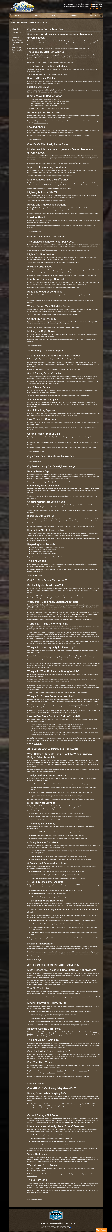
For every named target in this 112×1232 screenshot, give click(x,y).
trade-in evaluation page (41, 123)
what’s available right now (50, 727)
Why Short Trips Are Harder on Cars (45, 29)
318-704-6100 (97, 6)
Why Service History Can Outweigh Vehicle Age (51, 466)
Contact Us (62, 1226)
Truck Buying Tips (17, 51)
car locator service (94, 687)
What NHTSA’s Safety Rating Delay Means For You (52, 1088)
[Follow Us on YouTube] (97, 9)
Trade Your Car (17, 47)
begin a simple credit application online (75, 663)
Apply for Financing (32, 1176)
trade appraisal (83, 1071)
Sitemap (58, 1227)
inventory (59, 1071)
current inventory (50, 771)
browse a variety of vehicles (87, 612)
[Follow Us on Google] (100, 9)
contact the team (91, 442)
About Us (57, 1226)
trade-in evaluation (46, 638)
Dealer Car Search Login (45, 1227)
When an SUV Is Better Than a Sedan (46, 236)
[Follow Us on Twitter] (93, 9)
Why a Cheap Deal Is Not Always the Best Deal (50, 456)
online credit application (91, 381)
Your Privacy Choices (65, 1227)
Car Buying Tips (16, 34)
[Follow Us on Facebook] (90, 9)
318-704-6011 (97, 4)
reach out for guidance (83, 135)
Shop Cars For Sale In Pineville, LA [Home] (49, 1226)
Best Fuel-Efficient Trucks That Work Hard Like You (53, 964)
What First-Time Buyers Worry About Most (48, 580)
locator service (51, 1073)
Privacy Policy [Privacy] (66, 1226)
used (77, 1187)
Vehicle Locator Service (58, 1056)
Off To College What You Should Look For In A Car (52, 749)
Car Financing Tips (17, 43)
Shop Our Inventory (78, 1150)
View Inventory (35, 956)
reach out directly (93, 710)
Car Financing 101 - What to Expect (45, 350)
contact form (42, 954)
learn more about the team (78, 705)
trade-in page (78, 213)
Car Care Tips (17, 40)
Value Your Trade (82, 1161)
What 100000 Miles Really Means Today (47, 144)
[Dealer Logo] (22, 6)
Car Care (15, 37)
